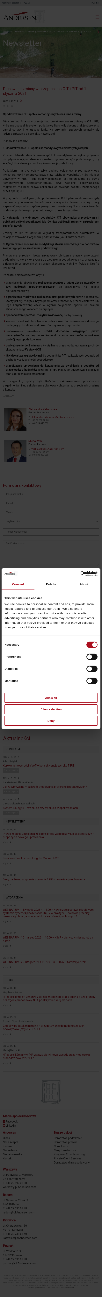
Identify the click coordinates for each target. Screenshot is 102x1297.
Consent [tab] (18, 584)
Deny (51, 720)
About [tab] (84, 584)
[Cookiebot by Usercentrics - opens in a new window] (80, 573)
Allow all (51, 698)
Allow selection (51, 709)
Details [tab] (51, 584)
